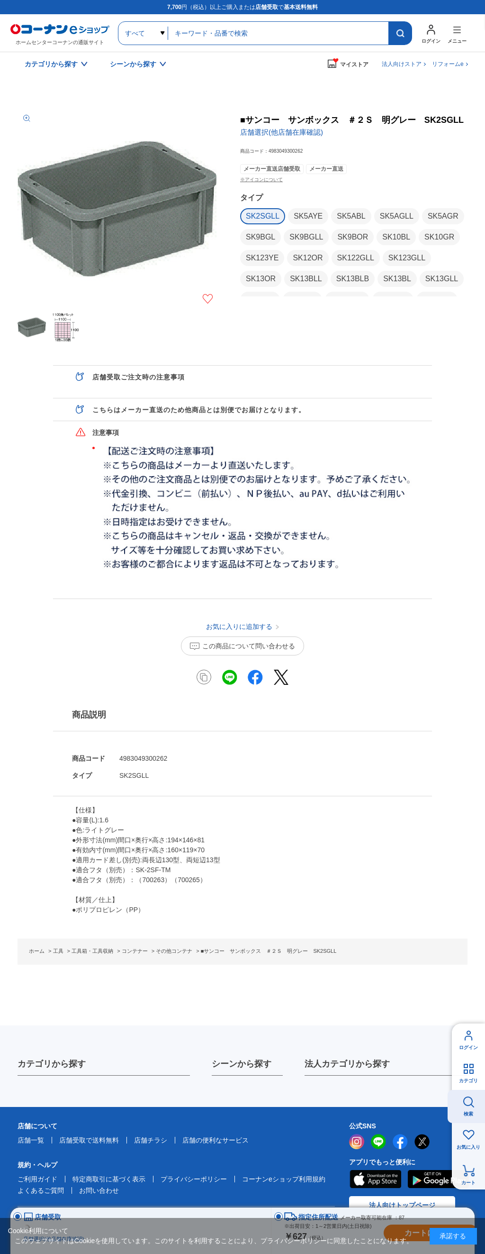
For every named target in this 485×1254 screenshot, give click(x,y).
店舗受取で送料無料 (89, 1140)
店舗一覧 (31, 1140)
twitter (422, 1141)
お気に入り (468, 1147)
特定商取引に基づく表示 (108, 1179)
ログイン (468, 1047)
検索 (468, 1113)
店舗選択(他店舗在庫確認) (281, 132)
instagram (356, 1141)
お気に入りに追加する (208, 299)
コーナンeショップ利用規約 (283, 1179)
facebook (400, 1141)
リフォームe (448, 64)
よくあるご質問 (41, 1190)
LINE (378, 1141)
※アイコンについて (261, 179)
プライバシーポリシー (194, 1179)
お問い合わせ (99, 1190)
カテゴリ (468, 1080)
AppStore (375, 1179)
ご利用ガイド (37, 1179)
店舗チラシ (150, 1140)
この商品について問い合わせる (248, 646)
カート (468, 1182)
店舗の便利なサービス (215, 1140)
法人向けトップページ (402, 1205)
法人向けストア (402, 64)
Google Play (438, 1179)
